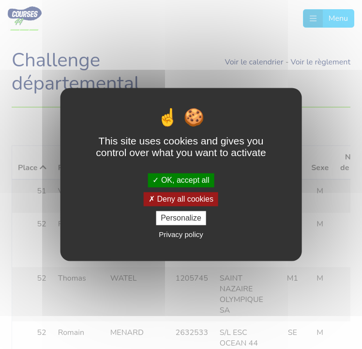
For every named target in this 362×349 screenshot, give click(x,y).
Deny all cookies (181, 199)
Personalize (181, 218)
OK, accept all (180, 180)
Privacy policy (181, 235)
